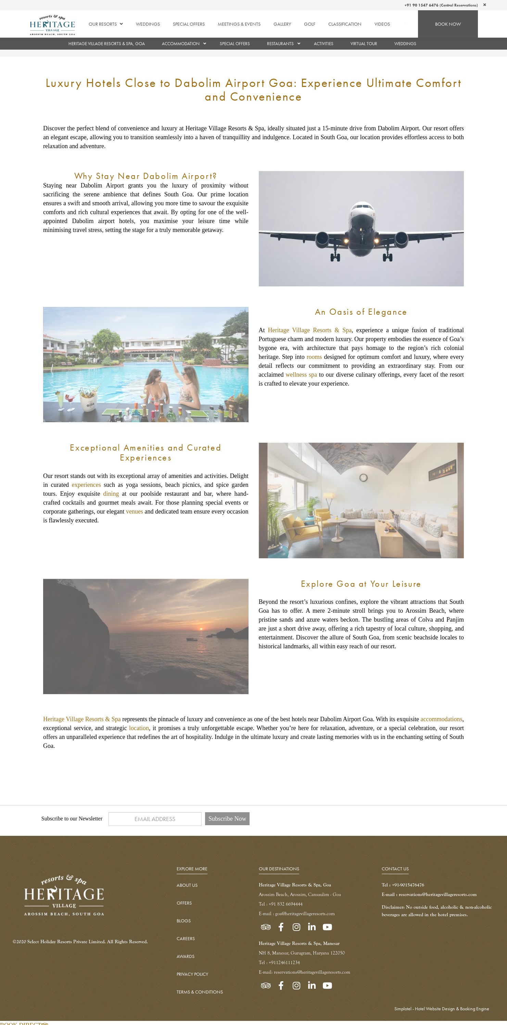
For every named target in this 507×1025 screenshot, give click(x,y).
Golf (309, 24)
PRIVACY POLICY (192, 974)
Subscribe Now (227, 818)
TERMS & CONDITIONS (200, 992)
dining (111, 493)
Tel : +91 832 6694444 (281, 904)
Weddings (148, 24)
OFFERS (184, 903)
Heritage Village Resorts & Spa (310, 330)
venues (134, 511)
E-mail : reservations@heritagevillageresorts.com (429, 894)
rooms (314, 356)
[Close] (484, 5)
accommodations (441, 719)
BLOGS (184, 921)
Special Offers (189, 24)
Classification (345, 24)
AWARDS (185, 956)
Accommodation (181, 44)
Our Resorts (106, 24)
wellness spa (301, 374)
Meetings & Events (239, 24)
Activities (323, 44)
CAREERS (186, 938)
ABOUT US (187, 885)
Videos (382, 24)
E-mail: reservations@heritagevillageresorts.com (304, 972)
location (139, 728)
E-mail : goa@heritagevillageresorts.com (297, 914)
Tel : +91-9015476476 (403, 885)
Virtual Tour (364, 44)
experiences (86, 484)
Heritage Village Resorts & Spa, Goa (106, 44)
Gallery (282, 24)
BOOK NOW (448, 24)
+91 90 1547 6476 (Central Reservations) (441, 5)
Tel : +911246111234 (279, 962)
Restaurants (280, 44)
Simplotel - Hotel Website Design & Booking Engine (441, 1008)
